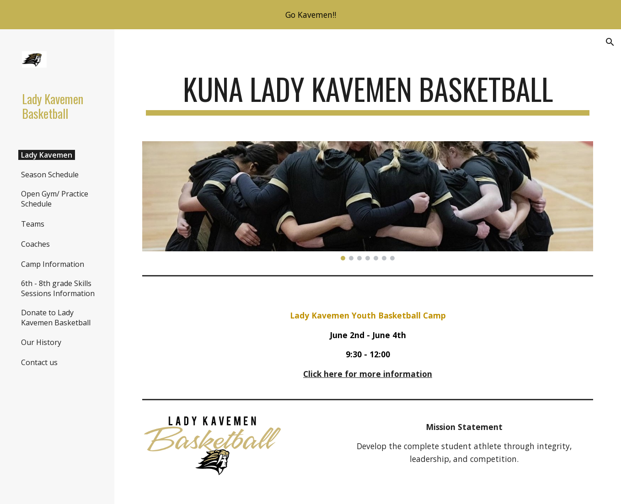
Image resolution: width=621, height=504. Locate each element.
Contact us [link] (39, 362)
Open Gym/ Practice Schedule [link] (54, 199)
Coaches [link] (35, 244)
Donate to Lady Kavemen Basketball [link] (56, 318)
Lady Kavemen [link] (46, 155)
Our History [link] (41, 342)
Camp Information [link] (52, 264)
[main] (368, 93)
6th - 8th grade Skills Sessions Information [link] (58, 288)
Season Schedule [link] (50, 175)
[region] (310, 14)
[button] (610, 42)
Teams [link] (32, 224)
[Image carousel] (368, 200)
